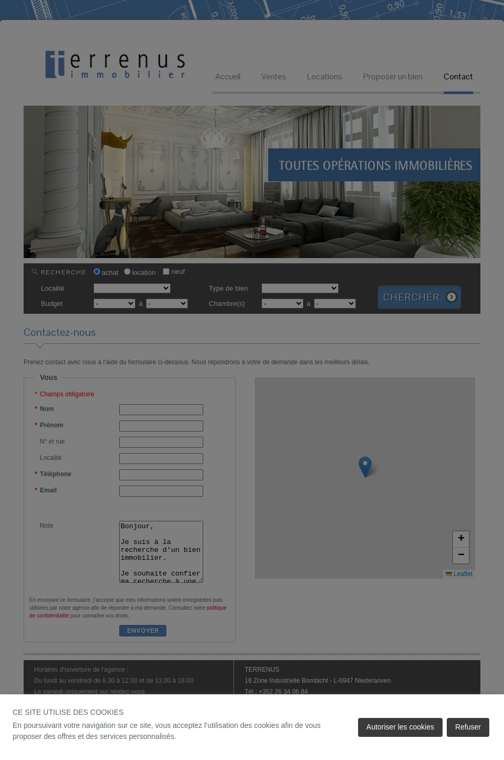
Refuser (468, 727)
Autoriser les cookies (400, 727)
